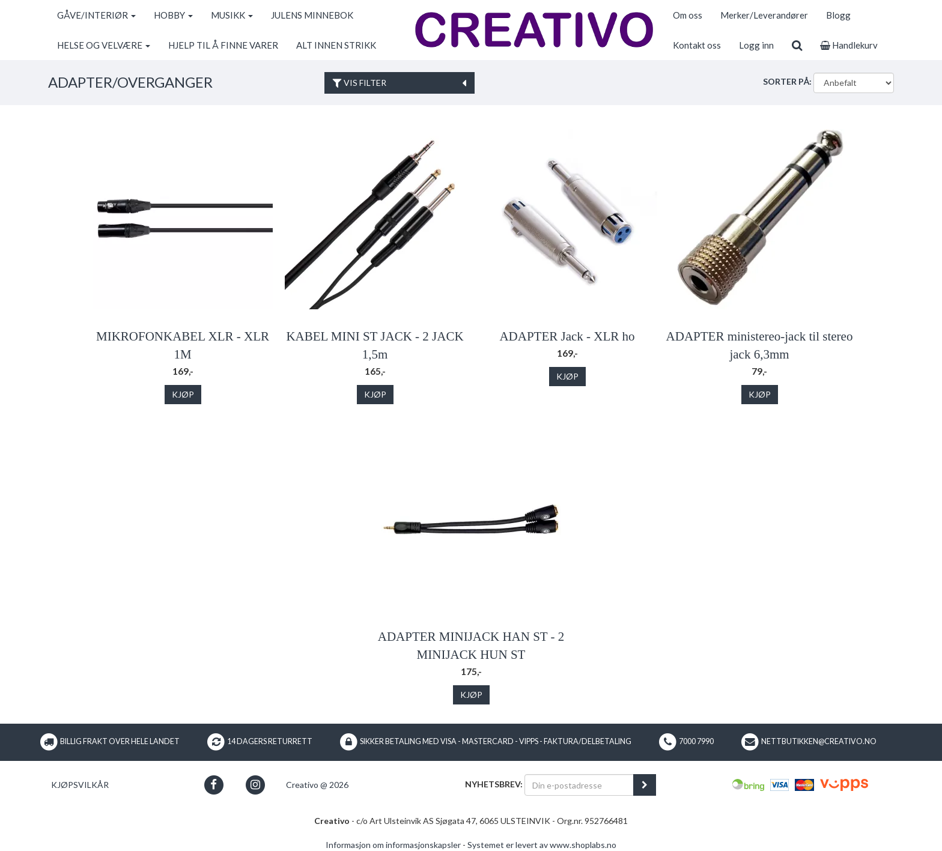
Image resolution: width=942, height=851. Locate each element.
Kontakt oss (697, 45)
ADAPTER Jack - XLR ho (566, 336)
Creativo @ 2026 (317, 785)
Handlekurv (849, 45)
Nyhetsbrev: (494, 784)
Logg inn (756, 45)
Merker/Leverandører (764, 15)
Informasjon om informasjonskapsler (393, 845)
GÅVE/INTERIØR (96, 15)
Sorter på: (787, 81)
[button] (213, 785)
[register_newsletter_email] (644, 785)
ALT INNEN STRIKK (336, 45)
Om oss (687, 15)
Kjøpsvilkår (80, 785)
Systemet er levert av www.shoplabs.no (541, 845)
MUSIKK (232, 15)
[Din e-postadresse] (579, 785)
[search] (797, 45)
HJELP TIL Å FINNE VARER (223, 45)
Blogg (838, 15)
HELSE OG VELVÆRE (103, 45)
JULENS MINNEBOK (312, 15)
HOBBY (173, 15)
